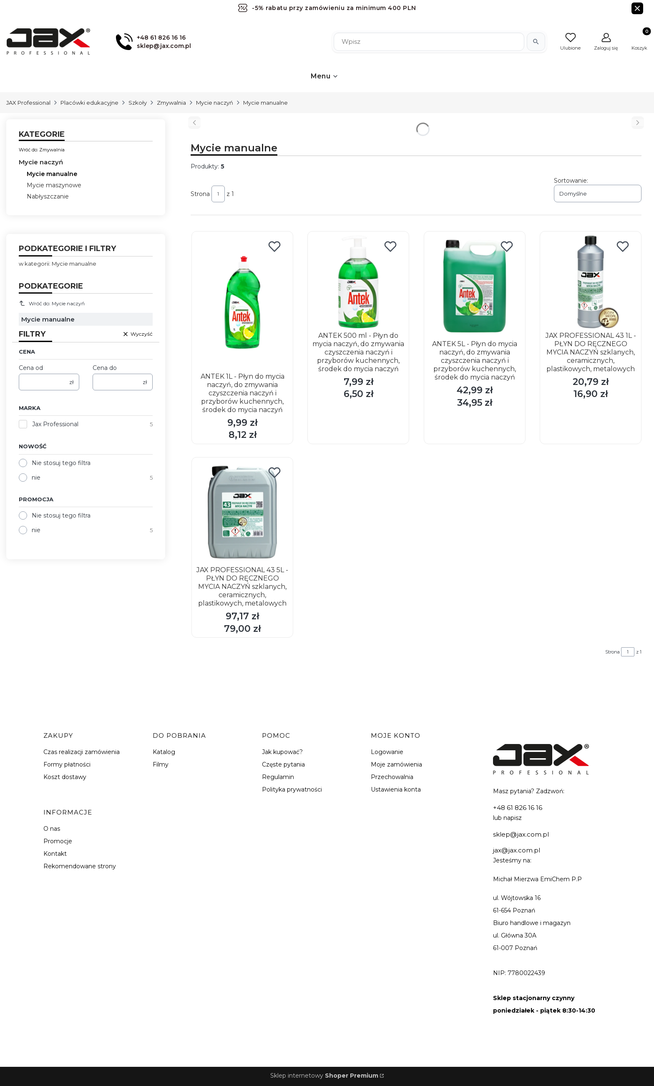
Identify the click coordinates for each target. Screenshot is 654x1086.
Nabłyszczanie (48, 196)
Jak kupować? (282, 752)
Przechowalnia (392, 777)
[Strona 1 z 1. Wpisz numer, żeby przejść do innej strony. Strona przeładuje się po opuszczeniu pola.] (218, 194)
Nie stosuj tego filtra (61, 463)
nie (36, 477)
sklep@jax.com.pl (521, 834)
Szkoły (137, 102)
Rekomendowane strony (79, 866)
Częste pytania (283, 764)
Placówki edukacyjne (89, 102)
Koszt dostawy (64, 777)
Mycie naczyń (214, 102)
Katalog (164, 752)
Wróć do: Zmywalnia (42, 150)
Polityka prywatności (292, 789)
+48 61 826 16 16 (517, 808)
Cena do (105, 368)
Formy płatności (67, 764)
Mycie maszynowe (54, 185)
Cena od (31, 368)
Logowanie (387, 752)
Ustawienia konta (396, 789)
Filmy (161, 764)
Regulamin (278, 777)
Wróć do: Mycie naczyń (52, 303)
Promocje (57, 841)
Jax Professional (55, 424)
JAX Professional (28, 102)
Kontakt (55, 853)
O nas (51, 828)
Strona (200, 194)
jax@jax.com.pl (516, 850)
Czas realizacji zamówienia (81, 752)
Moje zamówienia (396, 764)
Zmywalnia (171, 102)
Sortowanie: (571, 180)
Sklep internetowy (324, 1075)
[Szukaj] (536, 42)
